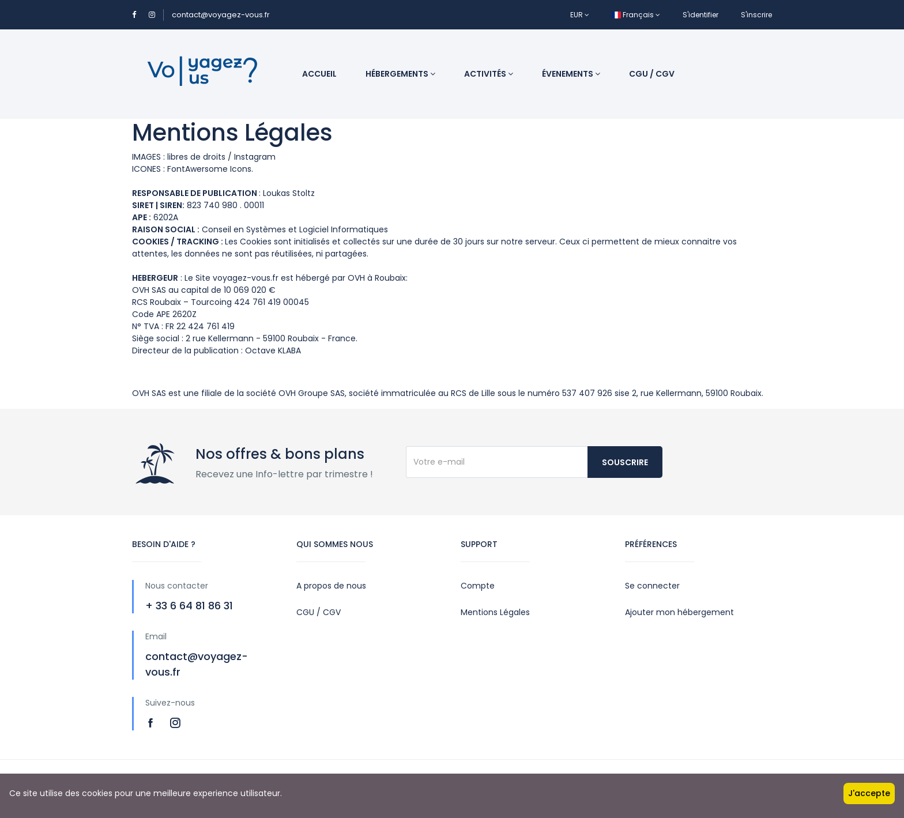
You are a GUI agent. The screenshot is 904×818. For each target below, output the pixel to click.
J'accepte (869, 793)
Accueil (319, 74)
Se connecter (652, 585)
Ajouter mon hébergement (679, 612)
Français (636, 15)
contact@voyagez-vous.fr (221, 14)
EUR (579, 15)
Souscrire (625, 462)
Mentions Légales (495, 612)
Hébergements (400, 74)
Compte (478, 585)
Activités (488, 74)
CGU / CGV (652, 74)
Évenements (571, 74)
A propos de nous (331, 585)
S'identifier (700, 15)
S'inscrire (756, 15)
